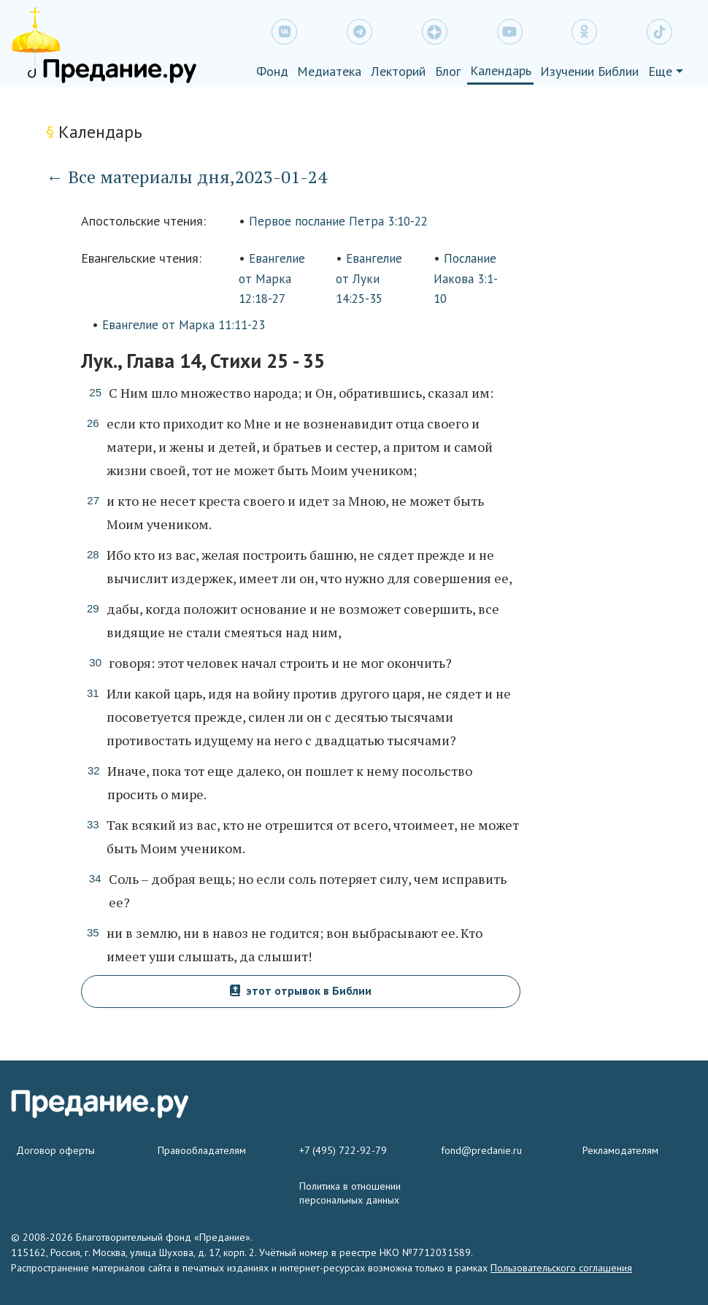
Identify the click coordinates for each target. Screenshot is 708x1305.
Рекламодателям (620, 1150)
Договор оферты (55, 1150)
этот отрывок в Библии (301, 990)
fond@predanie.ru (481, 1150)
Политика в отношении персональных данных (350, 1192)
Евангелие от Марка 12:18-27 (272, 278)
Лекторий (398, 71)
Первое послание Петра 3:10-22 (338, 221)
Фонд (272, 71)
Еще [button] (660, 71)
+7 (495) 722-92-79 (343, 1150)
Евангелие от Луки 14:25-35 (369, 278)
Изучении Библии (589, 71)
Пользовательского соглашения (561, 1267)
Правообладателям (202, 1150)
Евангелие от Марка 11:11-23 (183, 325)
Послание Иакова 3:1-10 (466, 278)
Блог (448, 71)
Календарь (500, 70)
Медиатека (329, 71)
